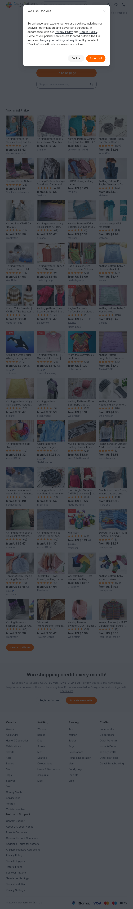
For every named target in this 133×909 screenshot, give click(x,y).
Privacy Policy (64, 32)
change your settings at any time (60, 40)
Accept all (96, 58)
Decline (76, 58)
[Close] (104, 11)
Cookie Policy (88, 32)
